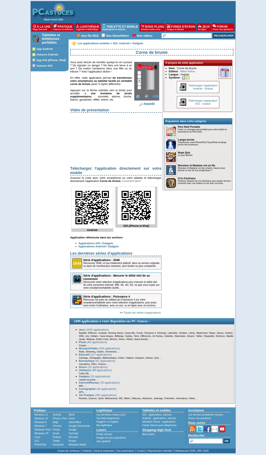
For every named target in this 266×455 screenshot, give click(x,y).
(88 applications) (95, 370)
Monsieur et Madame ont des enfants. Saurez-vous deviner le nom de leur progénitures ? (201, 169)
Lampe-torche (186, 139)
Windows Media (77, 444)
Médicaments (111, 398)
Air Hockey (158, 336)
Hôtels (192, 398)
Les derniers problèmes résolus (205, 414)
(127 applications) (95, 354)
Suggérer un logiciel (107, 421)
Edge (55, 422)
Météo (127, 398)
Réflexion (92, 333)
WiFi (81, 386)
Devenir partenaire (104, 450)
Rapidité (83, 333)
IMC (121, 398)
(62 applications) (97, 360)
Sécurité (73, 437)
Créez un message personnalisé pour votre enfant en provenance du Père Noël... (202, 130)
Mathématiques (109, 358)
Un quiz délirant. (185, 155)
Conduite (102, 333)
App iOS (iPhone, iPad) (51, 60)
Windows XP (41, 433)
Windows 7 (40, 425)
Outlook (57, 437)
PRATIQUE (63, 27)
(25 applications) (94, 376)
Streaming (90, 352)
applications (155, 414)
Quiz (156, 358)
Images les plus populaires (111, 437)
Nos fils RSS (90, 35)
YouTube (73, 433)
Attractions (147, 398)
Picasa (72, 440)
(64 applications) (93, 342)
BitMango (119, 336)
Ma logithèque (104, 425)
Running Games (115, 333)
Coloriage (83, 358)
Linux (37, 437)
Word (71, 414)
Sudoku (128, 336)
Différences (145, 336)
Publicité (86, 450)
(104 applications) (99, 348)
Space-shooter (141, 339)
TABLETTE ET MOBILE (120, 27)
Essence (92, 398)
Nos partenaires (125, 450)
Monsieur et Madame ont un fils (196, 165)
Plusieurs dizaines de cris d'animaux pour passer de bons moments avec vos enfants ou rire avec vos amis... (204, 182)
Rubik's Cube (102, 339)
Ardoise (149, 358)
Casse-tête (130, 333)
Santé (100, 398)
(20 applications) (93, 367)
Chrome (57, 425)
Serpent (190, 336)
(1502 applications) (94, 329)
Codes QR (84, 373)
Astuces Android (47, 54)
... (150, 339)
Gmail (56, 433)
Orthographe (95, 358)
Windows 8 (40, 422)
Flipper (212, 333)
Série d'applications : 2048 (101, 260)
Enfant (121, 358)
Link (87, 336)
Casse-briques (106, 336)
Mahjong (90, 339)
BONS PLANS (152, 27)
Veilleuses (136, 398)
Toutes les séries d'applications (142, 312)
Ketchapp (161, 333)
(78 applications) (99, 382)
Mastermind (201, 333)
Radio (81, 352)
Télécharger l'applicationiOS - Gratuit (203, 102)
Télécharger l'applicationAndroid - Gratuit (203, 87)
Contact (141, 450)
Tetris (136, 336)
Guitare (100, 352)
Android (57, 414)
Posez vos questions (199, 418)
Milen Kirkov (187, 71)
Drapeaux (139, 358)
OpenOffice (75, 422)
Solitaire (94, 336)
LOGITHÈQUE (87, 27)
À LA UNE (41, 27)
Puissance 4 (150, 333)
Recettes (83, 398)
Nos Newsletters (117, 35)
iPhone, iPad (60, 418)
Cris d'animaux (187, 178)
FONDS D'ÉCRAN (181, 27)
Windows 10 (41, 418)
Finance (102, 364)
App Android (45, 48)
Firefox (56, 429)
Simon (122, 339)
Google (73, 429)
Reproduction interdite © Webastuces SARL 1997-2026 (178, 450)
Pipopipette (209, 336)
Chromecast (110, 352)
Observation (180, 336)
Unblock (229, 333)
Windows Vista (42, 429)
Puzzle (140, 333)
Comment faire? (131, 181)
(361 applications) (98, 395)
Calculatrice (84, 364)
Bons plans (148, 434)
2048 (81, 336)
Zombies (183, 333)
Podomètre (169, 398)
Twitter (56, 440)
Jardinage (158, 398)
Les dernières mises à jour (111, 414)
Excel (72, 418)
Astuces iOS (45, 65)
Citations (130, 358)
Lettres (191, 333)
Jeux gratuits (103, 441)
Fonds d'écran (104, 434)
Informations (181, 398)
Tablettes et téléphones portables (51, 38)
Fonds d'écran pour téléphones (159, 425)
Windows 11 (41, 414)
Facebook (58, 444)
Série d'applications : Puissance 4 (106, 296)
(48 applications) (97, 388)
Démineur (220, 336)
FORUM (223, 27)
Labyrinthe (172, 333)
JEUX (204, 27)
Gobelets (168, 336)
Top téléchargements (107, 418)
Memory (113, 339)
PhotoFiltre (40, 444)
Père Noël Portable (189, 126)
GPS (81, 392)
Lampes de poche (87, 380)
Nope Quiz (184, 152)
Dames (220, 333)
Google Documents (79, 425)
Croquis (82, 345)
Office (94, 364)
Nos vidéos (145, 35)
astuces (167, 414)
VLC (36, 440)
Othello (129, 339)
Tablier (199, 336)
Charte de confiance (68, 450)
